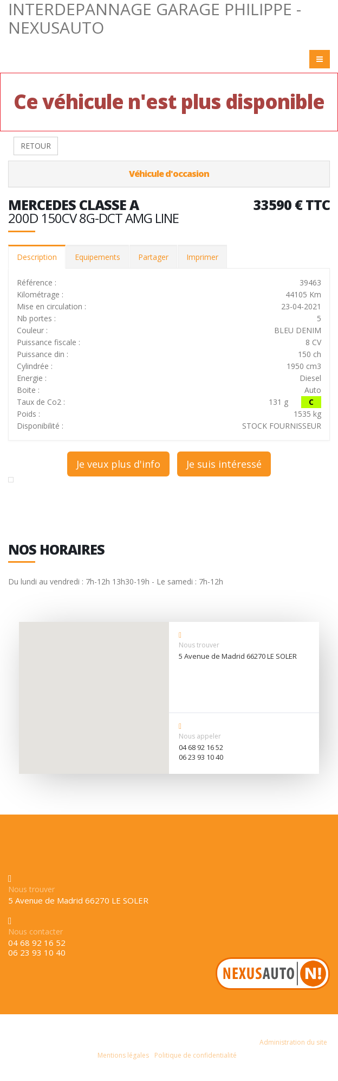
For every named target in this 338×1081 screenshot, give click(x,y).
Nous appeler (200, 736)
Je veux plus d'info (118, 463)
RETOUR (36, 146)
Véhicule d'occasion (169, 174)
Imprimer (202, 257)
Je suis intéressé (224, 463)
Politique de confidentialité (195, 1055)
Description (37, 257)
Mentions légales (123, 1055)
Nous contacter (35, 931)
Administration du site (293, 1042)
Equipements (97, 257)
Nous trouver (199, 645)
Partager (153, 257)
